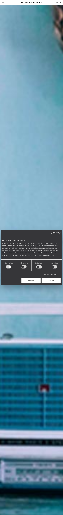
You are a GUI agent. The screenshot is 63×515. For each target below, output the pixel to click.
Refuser (31, 280)
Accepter (51, 280)
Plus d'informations (46, 255)
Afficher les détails (50, 274)
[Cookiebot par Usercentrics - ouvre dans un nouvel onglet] (52, 233)
